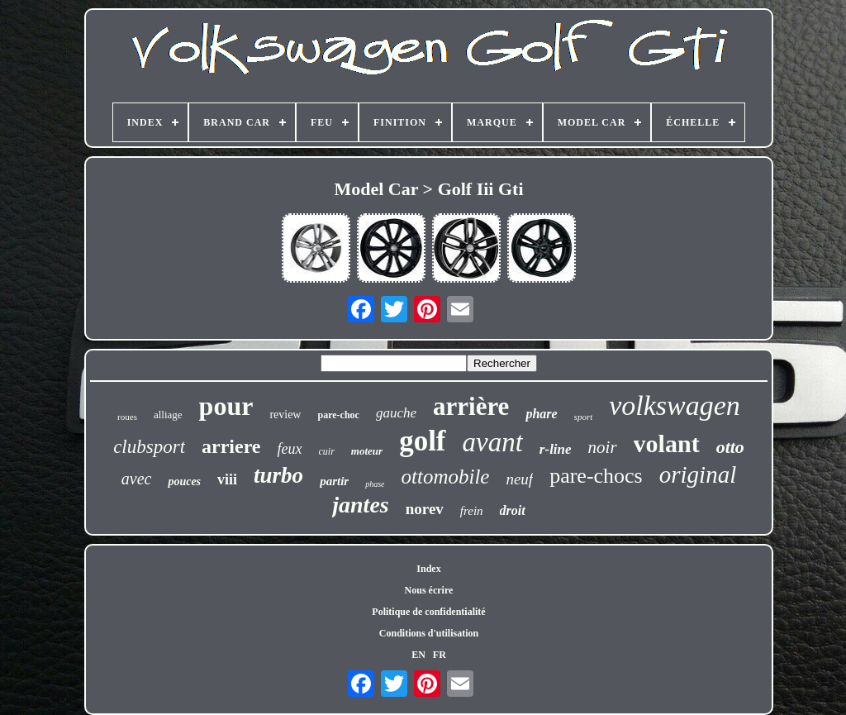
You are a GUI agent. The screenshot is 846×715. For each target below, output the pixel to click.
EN (418, 654)
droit (512, 510)
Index (428, 568)
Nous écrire (429, 590)
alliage (168, 414)
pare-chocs (596, 476)
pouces (184, 481)
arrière (471, 406)
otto (730, 446)
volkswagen (674, 405)
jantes (360, 504)
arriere (231, 446)
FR (439, 654)
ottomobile (445, 476)
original (697, 474)
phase (374, 484)
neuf (519, 479)
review (285, 414)
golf (422, 441)
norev (425, 508)
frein (471, 510)
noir (602, 447)
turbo (278, 475)
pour (226, 406)
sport (583, 417)
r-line (555, 449)
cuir (327, 451)
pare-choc (338, 415)
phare (541, 414)
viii (227, 479)
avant (493, 442)
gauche (396, 413)
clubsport (149, 446)
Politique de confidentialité (428, 611)
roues (127, 417)
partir (334, 481)
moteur (367, 451)
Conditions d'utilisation (428, 633)
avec (136, 479)
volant (667, 443)
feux (290, 449)
